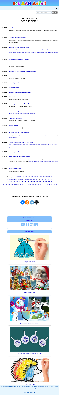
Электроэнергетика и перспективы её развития (26, 135)
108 (33, 184)
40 (21, 179)
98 (12, 184)
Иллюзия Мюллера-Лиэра (19, 113)
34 (12, 179)
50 (36, 179)
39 (20, 179)
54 (42, 179)
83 (40, 182)
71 (22, 182)
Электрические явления (41, 52)
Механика (46, 161)
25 (44, 176)
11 (23, 176)
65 (14, 182)
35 (14, 179)
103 (22, 184)
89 (49, 182)
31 (8, 179)
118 (54, 184)
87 (46, 182)
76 (30, 182)
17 (32, 176)
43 (26, 179)
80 (36, 182)
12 (24, 176)
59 (49, 179)
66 (15, 182)
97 (11, 184)
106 (29, 184)
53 (40, 179)
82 (39, 182)
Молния (10, 135)
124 (27, 187)
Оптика (11, 164)
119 (56, 184)
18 (33, 176)
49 (34, 179)
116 (49, 184)
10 (21, 176)
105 (26, 184)
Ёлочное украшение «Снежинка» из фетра (29, 353)
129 (38, 187)
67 (17, 182)
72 (24, 182)
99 (14, 184)
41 (22, 179)
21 (38, 176)
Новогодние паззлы (29, 292)
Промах (10, 113)
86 (45, 182)
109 (35, 184)
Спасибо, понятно (29, 392)
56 (45, 179)
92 (3, 184)
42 (24, 179)
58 (48, 179)
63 (11, 182)
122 (23, 187)
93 (5, 184)
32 (9, 179)
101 (18, 184)
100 (16, 184)
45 (28, 179)
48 (33, 179)
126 (32, 187)
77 (31, 182)
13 (26, 176)
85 (43, 182)
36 (15, 179)
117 (51, 184)
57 (46, 179)
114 (45, 184)
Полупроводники (13, 137)
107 (31, 184)
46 (30, 179)
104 (24, 184)
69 (20, 182)
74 (27, 182)
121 (21, 187)
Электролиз (11, 49)
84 (42, 182)
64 (12, 182)
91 (2, 184)
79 (34, 182)
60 (51, 179)
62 (9, 182)
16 (30, 176)
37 (17, 179)
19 (35, 176)
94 (6, 184)
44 (27, 179)
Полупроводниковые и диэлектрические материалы (22, 52)
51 (37, 179)
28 (48, 176)
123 (25, 187)
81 (37, 182)
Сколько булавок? (31, 113)
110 (37, 184)
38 (18, 179)
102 (20, 184)
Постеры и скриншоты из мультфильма (18, 144)
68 (18, 182)
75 (28, 182)
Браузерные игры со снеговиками (29, 323)
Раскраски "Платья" (29, 261)
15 (29, 176)
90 (51, 182)
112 (41, 184)
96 (9, 184)
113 (43, 184)
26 (45, 176)
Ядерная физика (53, 161)
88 (48, 182)
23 (41, 176)
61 (8, 182)
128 (36, 187)
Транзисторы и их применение (48, 135)
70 (21, 182)
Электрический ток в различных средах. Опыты (31, 49)
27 (46, 176)
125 (30, 187)
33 (11, 179)
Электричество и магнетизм (36, 161)
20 (36, 176)
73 (26, 182)
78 (33, 182)
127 (34, 187)
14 (27, 176)
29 (50, 176)
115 (47, 184)
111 (39, 184)
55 (43, 179)
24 (42, 176)
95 (8, 184)
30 (51, 176)
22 (39, 176)
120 (58, 184)
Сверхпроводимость (52, 49)
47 (31, 179)
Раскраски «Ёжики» (29, 384)
